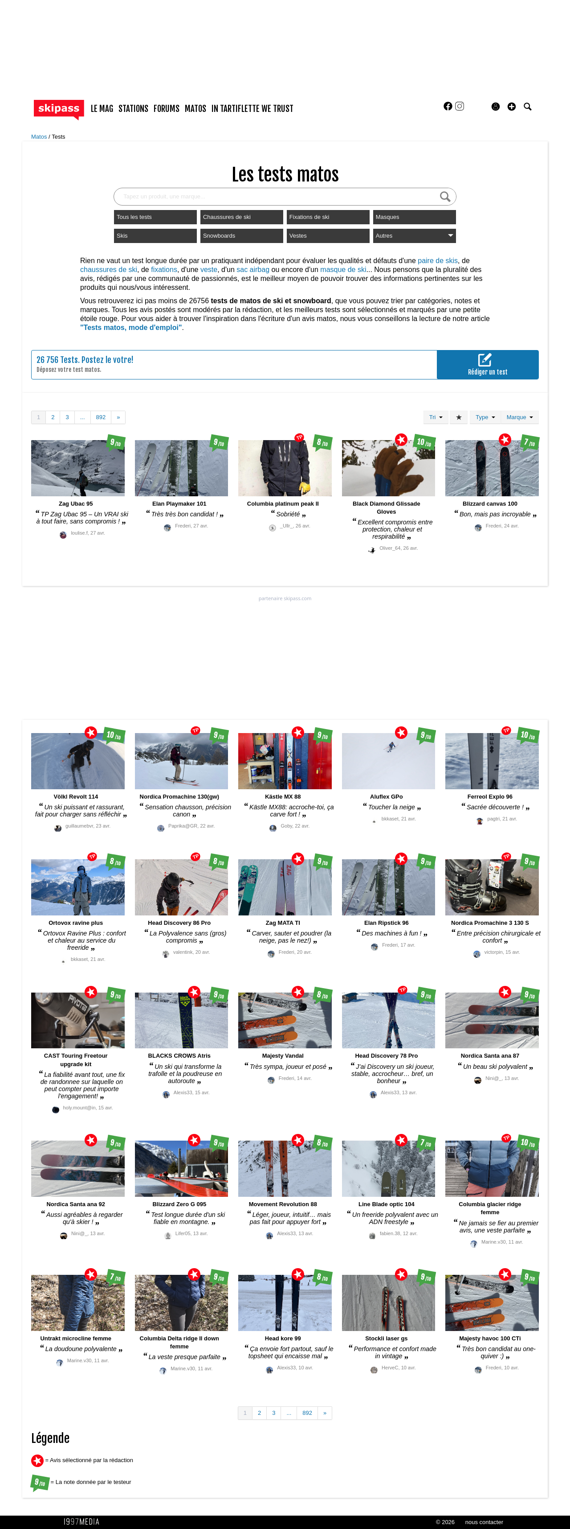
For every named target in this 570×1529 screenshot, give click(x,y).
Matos (40, 136)
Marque (520, 417)
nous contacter (484, 1522)
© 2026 (445, 1522)
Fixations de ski (309, 217)
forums (166, 108)
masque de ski (343, 269)
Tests (58, 136)
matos (195, 108)
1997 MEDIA (84, 1522)
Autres (414, 235)
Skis (122, 235)
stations (133, 108)
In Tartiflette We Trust (252, 108)
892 (101, 417)
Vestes (298, 235)
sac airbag (252, 269)
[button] (512, 106)
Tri (436, 417)
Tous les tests (134, 217)
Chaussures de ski (227, 217)
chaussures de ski (108, 269)
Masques (387, 217)
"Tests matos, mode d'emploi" (131, 327)
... (82, 417)
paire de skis (438, 260)
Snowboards (219, 235)
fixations (164, 269)
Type (485, 417)
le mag (102, 108)
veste (208, 269)
